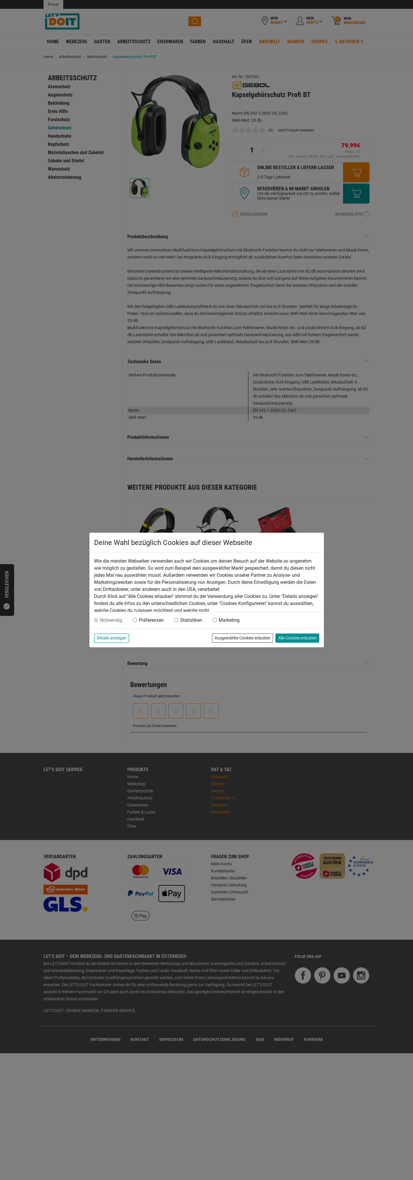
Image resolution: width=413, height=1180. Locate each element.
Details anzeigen (111, 638)
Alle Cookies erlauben (297, 638)
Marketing (229, 620)
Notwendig (111, 620)
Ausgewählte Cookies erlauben (242, 638)
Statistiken (191, 620)
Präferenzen (151, 620)
